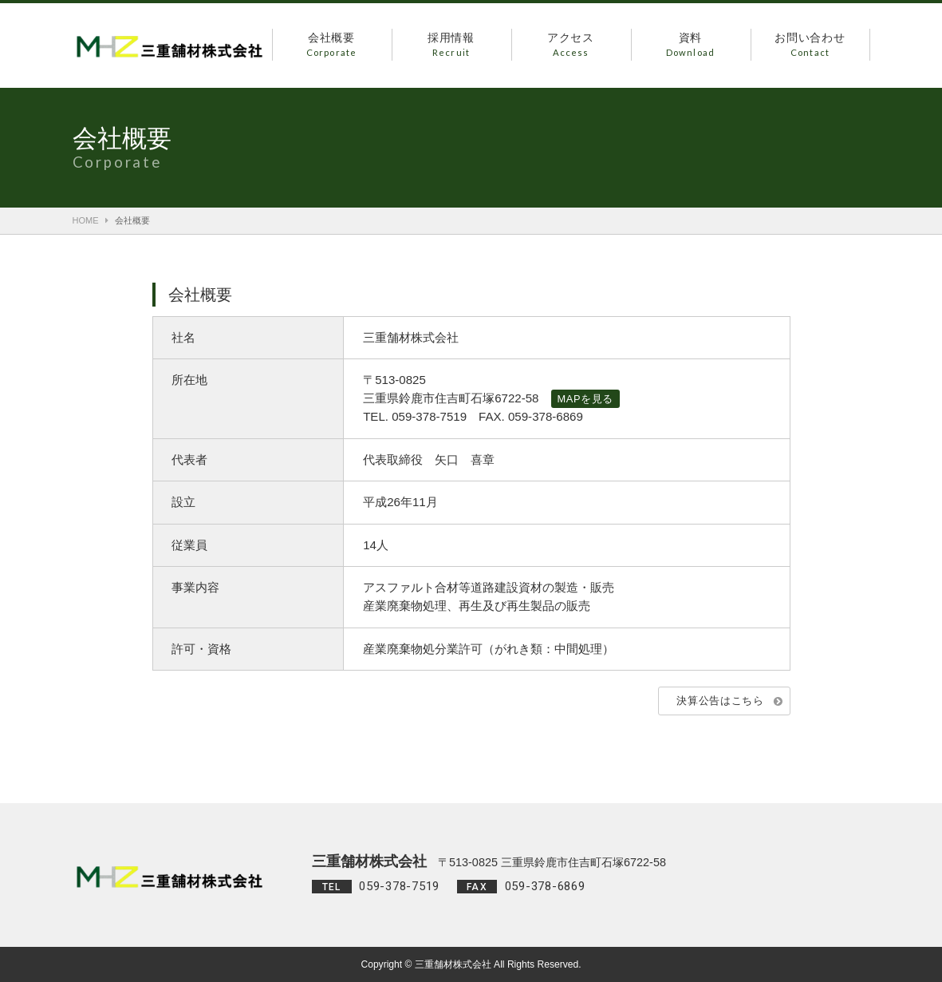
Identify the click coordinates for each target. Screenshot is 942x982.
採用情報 (451, 45)
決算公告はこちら (719, 701)
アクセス (571, 45)
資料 (691, 45)
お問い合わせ (810, 45)
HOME (86, 220)
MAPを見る (586, 399)
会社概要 (332, 45)
